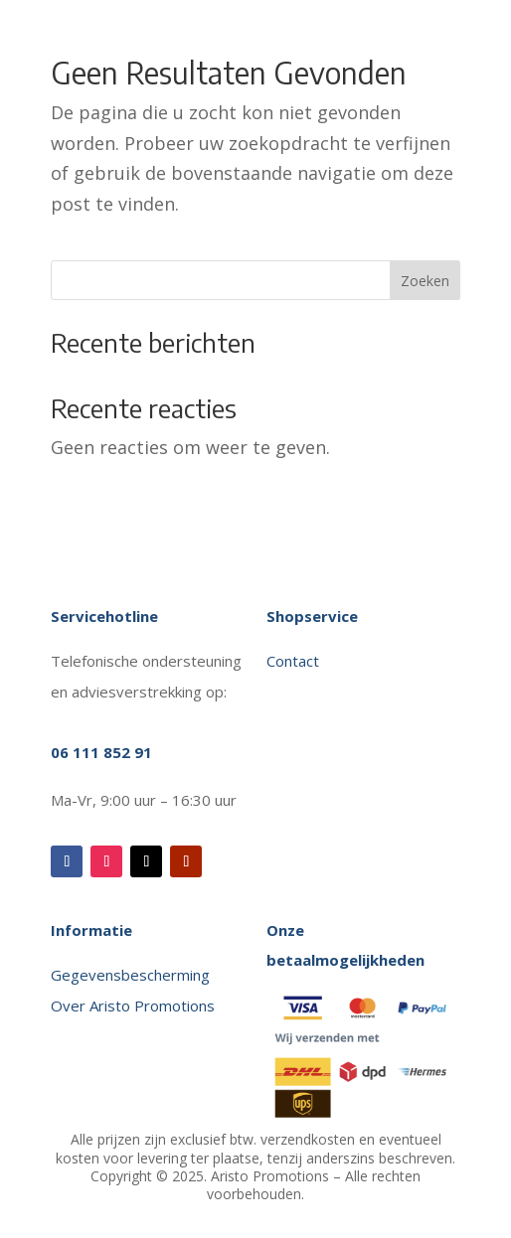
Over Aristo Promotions (133, 1005)
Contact (294, 661)
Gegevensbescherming (130, 975)
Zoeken (425, 280)
